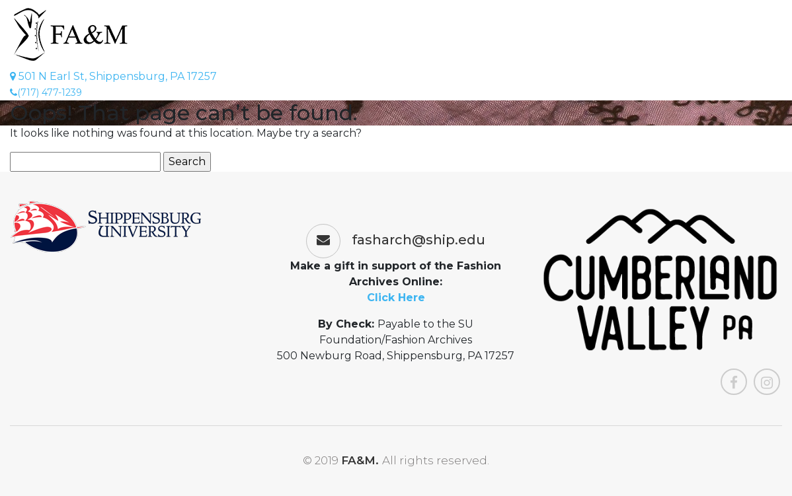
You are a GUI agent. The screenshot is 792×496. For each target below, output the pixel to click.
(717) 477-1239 (46, 92)
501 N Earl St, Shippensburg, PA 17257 (113, 76)
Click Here (396, 297)
